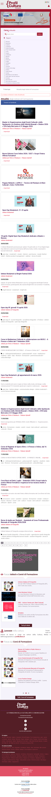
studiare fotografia (35, 536)
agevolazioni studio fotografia (40, 534)
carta (14, 503)
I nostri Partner (25, 773)
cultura (23, 501)
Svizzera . (45, 741)
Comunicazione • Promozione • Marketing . (12, 756)
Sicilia (7, 64)
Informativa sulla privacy (25, 771)
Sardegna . (27, 739)
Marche (7, 56)
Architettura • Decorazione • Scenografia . (30, 754)
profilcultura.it (20, 637)
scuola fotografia (16, 320)
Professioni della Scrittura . (17, 758)
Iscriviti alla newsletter (25, 731)
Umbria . (4, 741)
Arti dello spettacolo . (7, 747)
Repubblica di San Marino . (23, 741)
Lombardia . (5, 739)
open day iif (6, 320)
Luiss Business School (25, 592)
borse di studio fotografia (10, 534)
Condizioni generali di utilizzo (25, 770)
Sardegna (8, 63)
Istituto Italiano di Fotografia (10, 310)
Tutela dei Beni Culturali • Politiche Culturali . (30, 759)
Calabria (8, 45)
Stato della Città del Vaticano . (36, 741)
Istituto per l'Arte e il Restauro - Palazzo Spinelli (17, 129)
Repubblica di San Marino (12, 74)
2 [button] (26, 693)
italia (9, 355)
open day (5, 254)
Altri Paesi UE (9, 79)
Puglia (7, 61)
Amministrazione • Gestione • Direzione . (11, 754)
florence (18, 355)
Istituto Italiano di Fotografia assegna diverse (20, 531)
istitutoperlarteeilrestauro (13, 354)
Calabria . (14, 737)
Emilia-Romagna (10, 48)
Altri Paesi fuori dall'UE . (14, 743)
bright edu (23, 290)
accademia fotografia (29, 320)
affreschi (3, 503)
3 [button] (28, 693)
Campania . (19, 737)
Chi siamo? (25, 768)
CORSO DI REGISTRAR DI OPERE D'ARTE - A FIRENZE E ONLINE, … (24, 458)
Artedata (20, 613)
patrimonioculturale (36, 355)
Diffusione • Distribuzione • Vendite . (30, 756)
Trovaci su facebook (10, 102)
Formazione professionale (25, 717)
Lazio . (42, 737)
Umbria (7, 69)
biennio (25, 254)
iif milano (40, 320)
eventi (23, 427)
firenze (10, 429)
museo (29, 501)
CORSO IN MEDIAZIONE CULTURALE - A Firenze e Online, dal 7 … (24, 350)
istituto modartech (40, 389)
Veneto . (15, 741)
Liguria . (45, 737)
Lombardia (8, 54)
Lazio (7, 51)
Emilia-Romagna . (26, 737)
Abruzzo (8, 41)
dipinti (9, 503)
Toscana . (35, 739)
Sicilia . (31, 739)
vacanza (25, 499)
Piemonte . (18, 739)
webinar (28, 256)
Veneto (7, 73)
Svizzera (8, 78)
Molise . (14, 739)
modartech (12, 254)
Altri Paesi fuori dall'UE (11, 81)
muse (34, 354)
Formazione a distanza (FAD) (13, 83)
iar (3, 354)
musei (28, 427)
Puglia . (23, 739)
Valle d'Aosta (9, 71)
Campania (8, 46)
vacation (18, 499)
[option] (25, 670)
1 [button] (23, 693)
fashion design (13, 389)
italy (13, 355)
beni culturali (35, 427)
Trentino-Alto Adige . (42, 739)
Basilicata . (9, 737)
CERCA (40, 34)
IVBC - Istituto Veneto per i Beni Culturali (30, 603)
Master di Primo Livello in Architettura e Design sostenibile (32, 650)
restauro (45, 499)
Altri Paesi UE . (5, 743)
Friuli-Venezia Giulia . (35, 737)
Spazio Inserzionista (49, 6)
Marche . (10, 739)
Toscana (8, 66)
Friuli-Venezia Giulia (10, 49)
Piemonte (8, 59)
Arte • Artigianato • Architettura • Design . (21, 747)
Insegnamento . (15, 761)
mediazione (41, 354)
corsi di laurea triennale (8, 391)
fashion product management (15, 256)
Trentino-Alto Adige (10, 68)
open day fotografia (21, 322)
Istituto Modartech (8, 212)
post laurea (32, 254)
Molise (7, 58)
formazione (25, 355)
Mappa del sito (25, 775)
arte (19, 501)
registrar (35, 461)
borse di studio (36, 256)
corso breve (6, 499)
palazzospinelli (27, 354)
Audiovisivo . (35, 749)
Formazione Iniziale (25, 715)
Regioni (7, 38)
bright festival (6, 290)
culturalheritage (6, 357)
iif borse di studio (24, 534)
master (19, 254)
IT (46, 2)
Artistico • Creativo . (44, 754)
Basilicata (8, 43)
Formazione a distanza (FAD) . (27, 743)
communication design (27, 389)
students (3, 355)
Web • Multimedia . (35, 747)
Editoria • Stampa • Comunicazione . (23, 749)
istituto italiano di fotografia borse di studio (15, 536)
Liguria (7, 53)
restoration (45, 501)
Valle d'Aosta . (9, 741)
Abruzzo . (4, 737)
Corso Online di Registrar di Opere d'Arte (30, 682)
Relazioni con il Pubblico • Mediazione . (32, 758)
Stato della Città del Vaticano (13, 76)
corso (4, 427)
